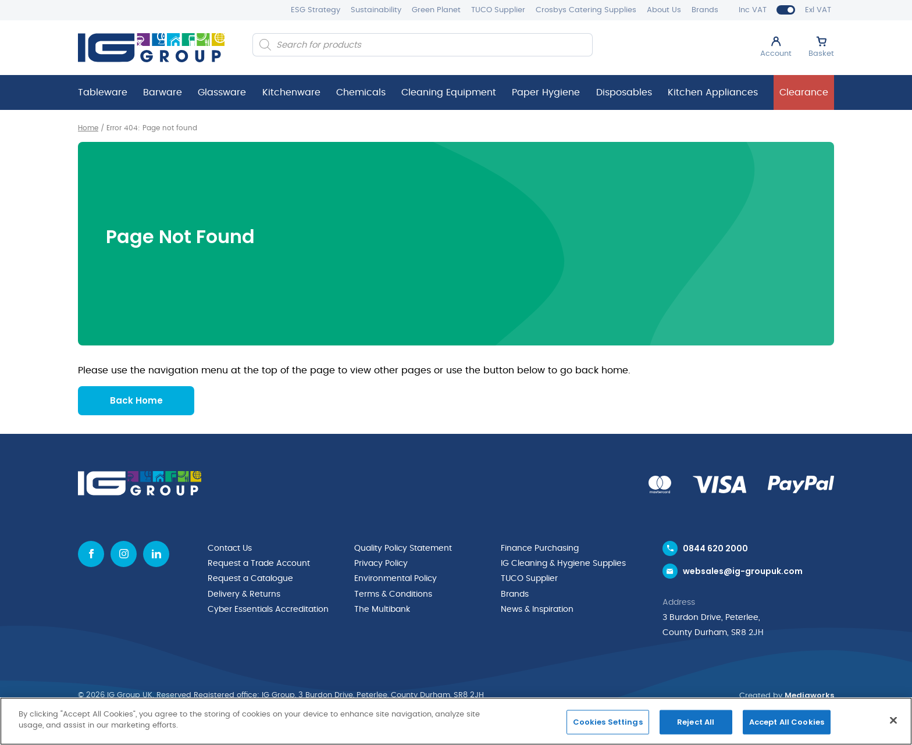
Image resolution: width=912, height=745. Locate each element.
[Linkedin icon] (156, 553)
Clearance (803, 92)
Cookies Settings (608, 722)
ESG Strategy (315, 10)
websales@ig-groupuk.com (743, 571)
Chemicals (361, 92)
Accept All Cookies (786, 722)
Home (88, 127)
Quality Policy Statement (403, 548)
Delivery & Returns (244, 593)
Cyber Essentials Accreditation (268, 608)
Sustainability (376, 10)
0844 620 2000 (715, 548)
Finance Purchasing (540, 548)
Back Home (136, 400)
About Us (664, 10)
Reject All (695, 722)
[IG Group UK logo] (151, 47)
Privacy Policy (381, 563)
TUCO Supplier (498, 10)
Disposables (624, 92)
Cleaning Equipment (448, 92)
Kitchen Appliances (713, 92)
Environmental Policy (395, 578)
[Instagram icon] (124, 553)
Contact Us (230, 548)
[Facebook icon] (91, 553)
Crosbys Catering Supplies (586, 10)
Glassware (222, 92)
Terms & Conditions (393, 593)
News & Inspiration (537, 608)
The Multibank (382, 608)
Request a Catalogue (250, 578)
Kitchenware (291, 92)
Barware (162, 92)
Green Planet (436, 10)
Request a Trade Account (259, 563)
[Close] (893, 720)
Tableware (102, 92)
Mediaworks (809, 695)
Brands (705, 10)
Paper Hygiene (546, 92)
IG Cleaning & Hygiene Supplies (563, 563)
